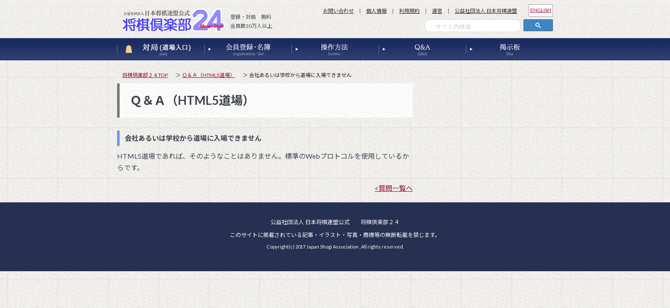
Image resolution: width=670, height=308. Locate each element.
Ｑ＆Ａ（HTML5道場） (208, 75)
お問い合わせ (338, 11)
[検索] (474, 27)
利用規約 (409, 11)
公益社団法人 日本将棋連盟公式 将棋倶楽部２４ (175, 20)
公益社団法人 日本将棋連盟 (486, 11)
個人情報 (376, 11)
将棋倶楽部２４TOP (145, 75)
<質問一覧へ (394, 188)
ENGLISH (540, 10)
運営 (437, 11)
